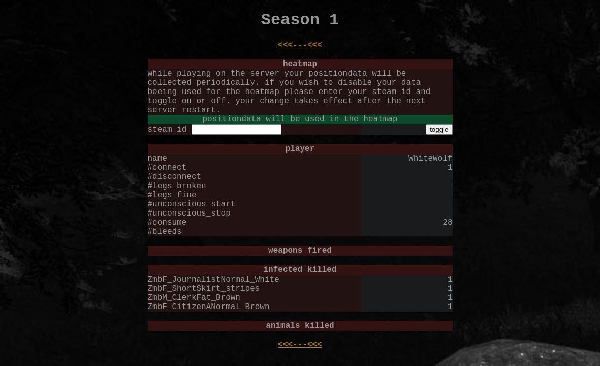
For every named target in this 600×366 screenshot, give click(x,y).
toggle (439, 129)
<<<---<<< (300, 45)
